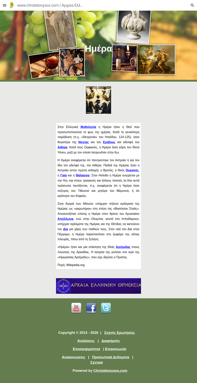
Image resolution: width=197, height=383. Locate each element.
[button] (4, 5)
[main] (98, 46)
